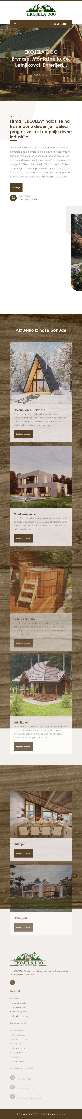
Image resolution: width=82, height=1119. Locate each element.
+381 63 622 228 (58, 24)
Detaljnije (16, 188)
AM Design (60, 1114)
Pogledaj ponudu (41, 71)
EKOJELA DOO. (39, 1114)
